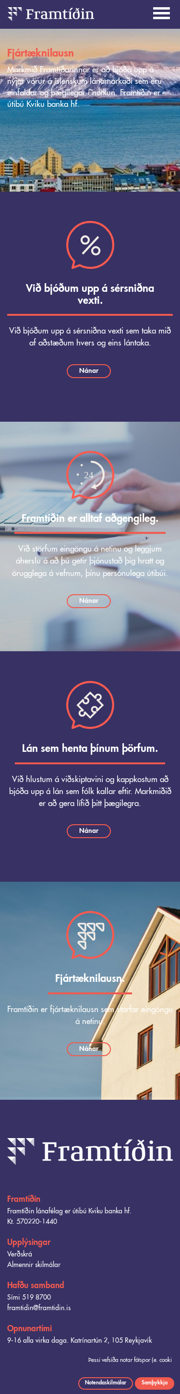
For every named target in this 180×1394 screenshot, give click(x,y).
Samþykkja (155, 1383)
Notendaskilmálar (105, 1383)
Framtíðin (23, 1200)
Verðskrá (19, 1254)
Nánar (88, 371)
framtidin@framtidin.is (39, 1308)
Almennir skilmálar (33, 1265)
